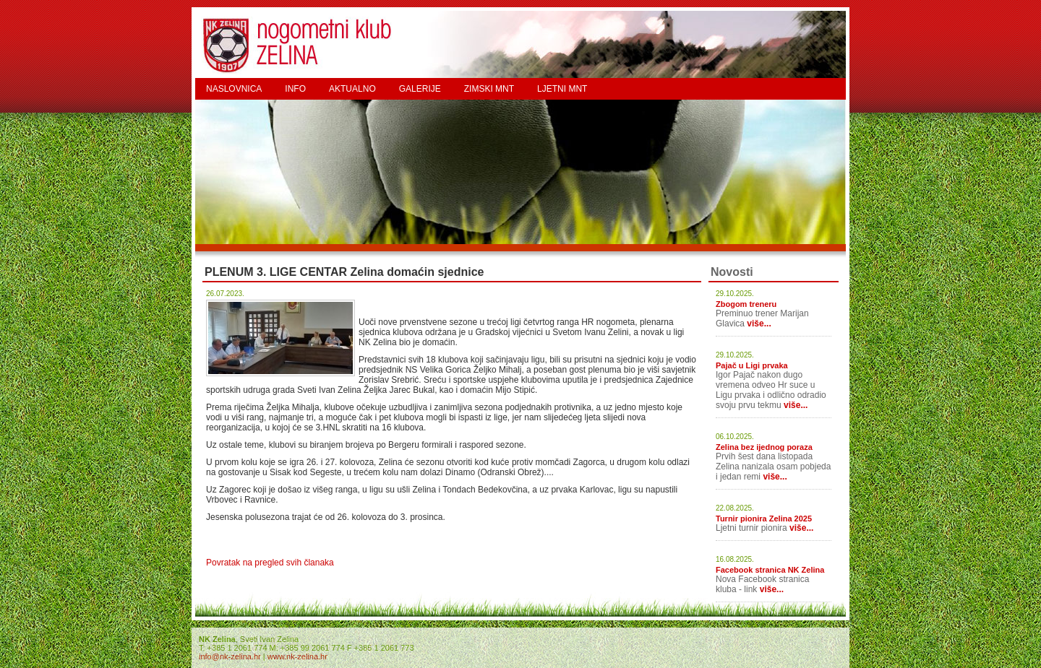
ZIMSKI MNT (489, 89)
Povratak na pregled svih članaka (270, 563)
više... (759, 323)
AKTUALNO (352, 89)
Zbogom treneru (746, 304)
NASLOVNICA (234, 89)
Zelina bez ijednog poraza (764, 447)
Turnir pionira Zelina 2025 (764, 518)
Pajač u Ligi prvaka (752, 365)
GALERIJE (420, 89)
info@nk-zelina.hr (230, 656)
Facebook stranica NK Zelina (770, 569)
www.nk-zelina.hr (297, 656)
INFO (295, 89)
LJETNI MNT (562, 89)
